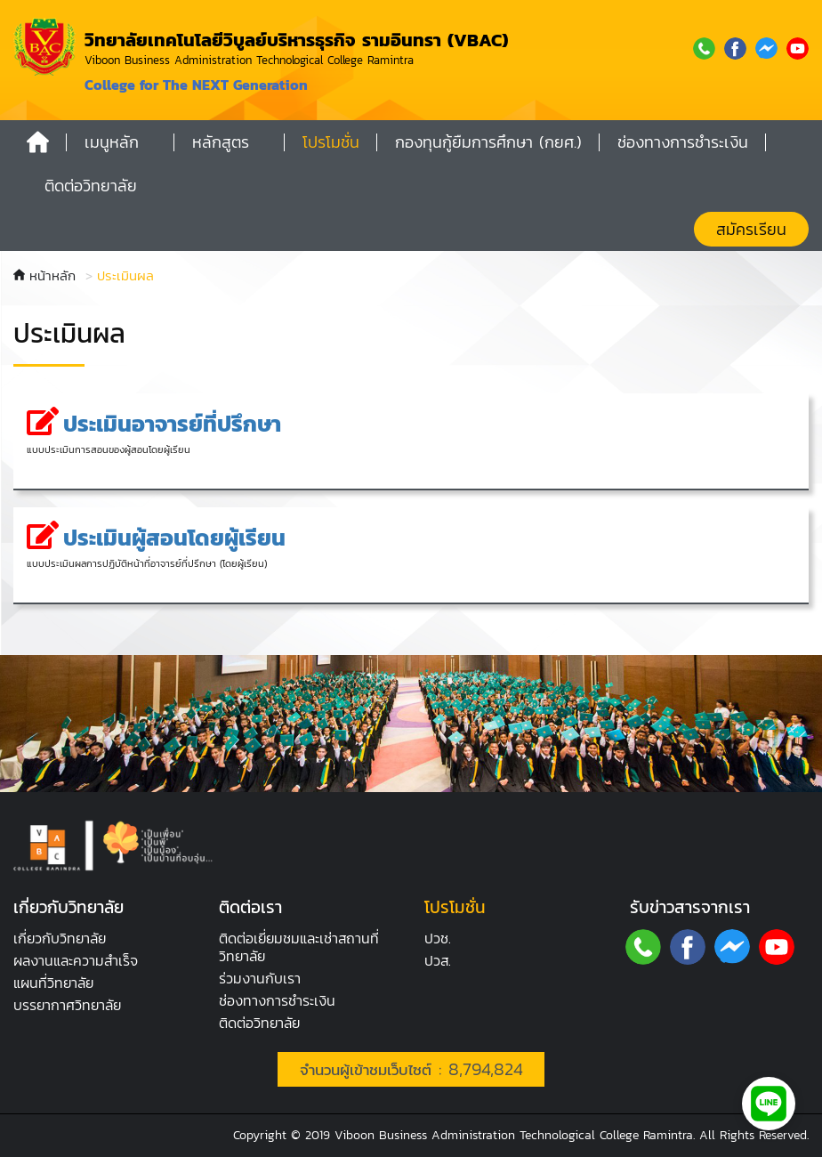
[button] (120, 142)
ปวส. (437, 960)
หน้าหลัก (44, 275)
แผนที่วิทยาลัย (53, 982)
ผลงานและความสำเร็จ (75, 960)
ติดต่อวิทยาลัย (259, 1023)
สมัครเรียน (751, 229)
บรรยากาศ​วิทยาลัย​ (67, 1005)
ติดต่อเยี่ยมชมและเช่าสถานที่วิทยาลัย (299, 947)
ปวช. (437, 938)
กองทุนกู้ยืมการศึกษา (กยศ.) (488, 142)
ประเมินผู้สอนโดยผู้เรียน (174, 537)
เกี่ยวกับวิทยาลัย (59, 938)
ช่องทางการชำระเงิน (277, 1000)
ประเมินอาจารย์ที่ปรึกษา (172, 424)
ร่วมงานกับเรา (260, 978)
